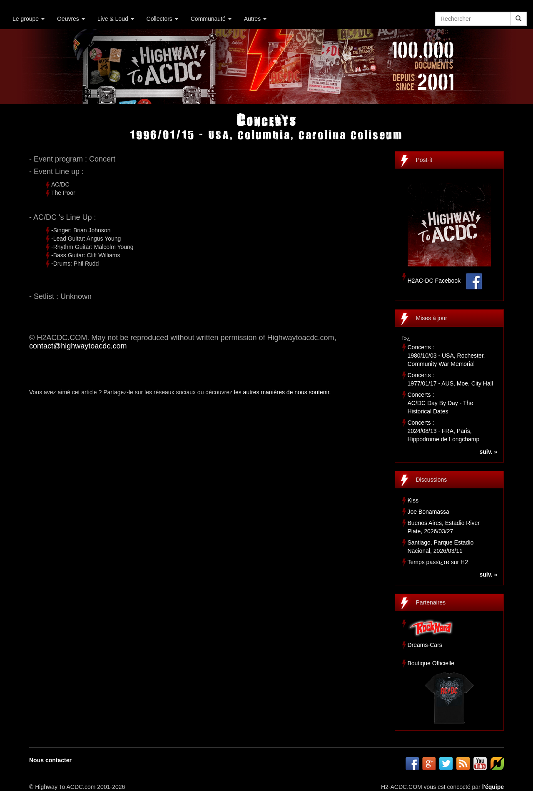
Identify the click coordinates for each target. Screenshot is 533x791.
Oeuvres (71, 18)
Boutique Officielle (431, 663)
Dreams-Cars (425, 645)
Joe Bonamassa (428, 511)
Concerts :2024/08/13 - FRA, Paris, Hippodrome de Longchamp (444, 431)
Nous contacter (50, 760)
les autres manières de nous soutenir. (282, 392)
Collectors (162, 18)
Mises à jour (431, 318)
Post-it (424, 160)
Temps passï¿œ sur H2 (438, 562)
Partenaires (431, 602)
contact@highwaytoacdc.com (78, 346)
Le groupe (28, 18)
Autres (255, 18)
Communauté (211, 18)
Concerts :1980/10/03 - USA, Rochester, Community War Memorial (446, 355)
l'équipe (493, 787)
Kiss (413, 500)
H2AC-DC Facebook (434, 280)
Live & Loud (115, 18)
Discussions (431, 479)
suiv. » (488, 451)
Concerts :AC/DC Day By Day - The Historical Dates (440, 403)
